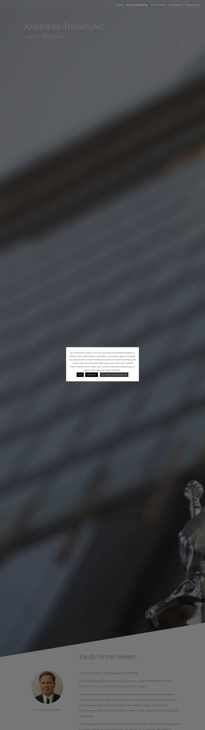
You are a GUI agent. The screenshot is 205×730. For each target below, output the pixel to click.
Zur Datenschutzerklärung (114, 374)
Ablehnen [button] (91, 374)
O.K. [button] (80, 374)
